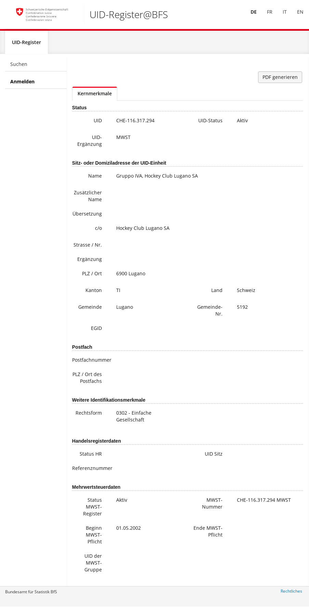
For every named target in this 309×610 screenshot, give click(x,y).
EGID (96, 331)
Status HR (91, 456)
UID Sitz (214, 456)
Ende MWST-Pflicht (208, 534)
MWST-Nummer (212, 506)
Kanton (93, 293)
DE (249, 16)
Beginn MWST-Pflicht (94, 537)
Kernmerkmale (95, 96)
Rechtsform (89, 415)
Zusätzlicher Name (88, 198)
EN (295, 16)
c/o (98, 230)
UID (98, 123)
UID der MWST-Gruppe (93, 565)
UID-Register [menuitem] (26, 45)
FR (265, 16)
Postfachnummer (89, 362)
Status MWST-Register (92, 509)
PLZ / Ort (92, 276)
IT (280, 16)
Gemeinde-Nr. (210, 313)
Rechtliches (291, 594)
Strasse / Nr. (87, 247)
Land (217, 293)
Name (95, 178)
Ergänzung (89, 262)
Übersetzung (87, 216)
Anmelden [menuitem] (22, 84)
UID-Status (210, 123)
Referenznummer (89, 471)
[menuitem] (249, 16)
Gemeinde (90, 309)
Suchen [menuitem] (18, 67)
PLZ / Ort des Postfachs (87, 380)
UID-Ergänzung (89, 143)
